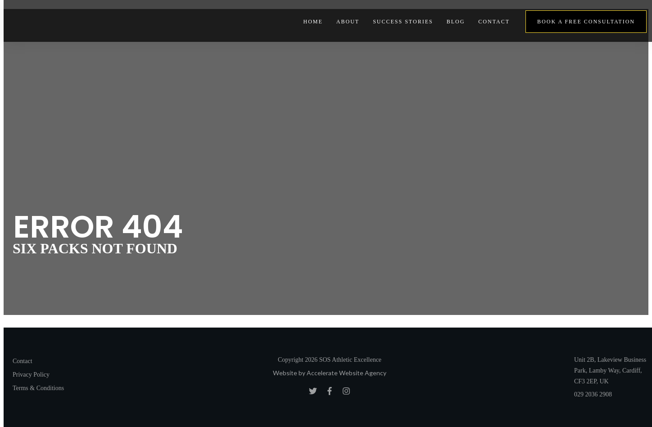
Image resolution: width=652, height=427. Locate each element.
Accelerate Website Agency (346, 373)
